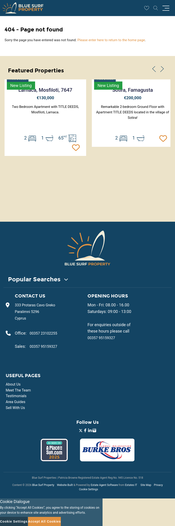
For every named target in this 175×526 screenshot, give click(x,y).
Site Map (146, 485)
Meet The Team (18, 390)
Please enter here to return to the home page (111, 40)
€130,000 (45, 97)
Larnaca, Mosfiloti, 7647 (45, 90)
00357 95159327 (43, 346)
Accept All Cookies (44, 521)
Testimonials (16, 396)
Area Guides (15, 402)
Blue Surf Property (43, 485)
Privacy (158, 485)
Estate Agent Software (104, 485)
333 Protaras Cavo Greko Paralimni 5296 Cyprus (35, 311)
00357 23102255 (43, 333)
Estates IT (131, 485)
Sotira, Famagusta (132, 90)
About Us (13, 384)
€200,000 (133, 97)
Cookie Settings (88, 489)
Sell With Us (15, 408)
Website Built (65, 485)
